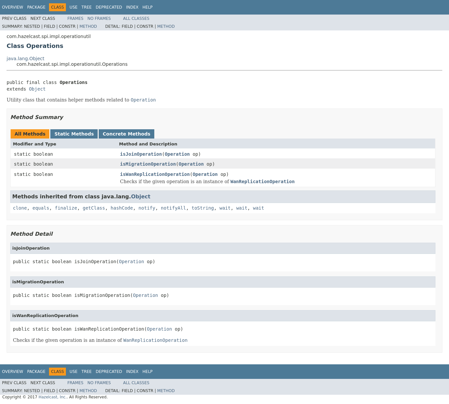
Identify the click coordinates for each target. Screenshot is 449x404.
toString (203, 208)
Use (73, 7)
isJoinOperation (141, 154)
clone (20, 208)
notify (146, 208)
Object (37, 89)
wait (225, 208)
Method (88, 26)
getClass (94, 208)
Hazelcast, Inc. (52, 397)
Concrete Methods (126, 134)
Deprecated (109, 7)
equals (40, 208)
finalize (66, 208)
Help (147, 7)
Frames (75, 18)
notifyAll (173, 208)
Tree (86, 7)
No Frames (99, 18)
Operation (177, 154)
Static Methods (74, 134)
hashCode (122, 208)
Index (132, 7)
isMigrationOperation (148, 164)
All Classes (136, 18)
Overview (12, 7)
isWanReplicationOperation (155, 174)
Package (36, 7)
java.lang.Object (25, 58)
